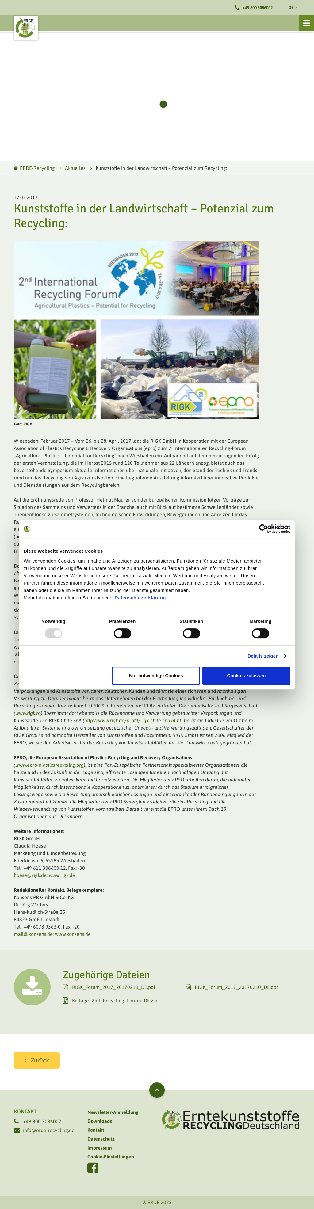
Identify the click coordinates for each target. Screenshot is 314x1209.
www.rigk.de (62, 875)
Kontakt (95, 1130)
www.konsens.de (73, 934)
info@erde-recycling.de (49, 1130)
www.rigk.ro (28, 713)
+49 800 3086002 (258, 7)
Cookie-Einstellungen (110, 1156)
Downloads (99, 1121)
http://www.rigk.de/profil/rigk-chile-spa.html (132, 720)
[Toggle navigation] (306, 23)
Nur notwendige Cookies (156, 675)
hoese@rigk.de (30, 875)
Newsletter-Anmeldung (113, 1112)
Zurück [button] (40, 1060)
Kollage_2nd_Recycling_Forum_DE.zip (114, 1000)
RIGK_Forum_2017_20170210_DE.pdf (113, 987)
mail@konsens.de (33, 934)
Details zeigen (262, 655)
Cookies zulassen (246, 675)
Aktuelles (75, 168)
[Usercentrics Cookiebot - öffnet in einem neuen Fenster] (263, 528)
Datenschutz (101, 1139)
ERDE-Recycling (34, 168)
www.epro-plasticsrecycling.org (49, 765)
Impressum (99, 1147)
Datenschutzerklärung (140, 597)
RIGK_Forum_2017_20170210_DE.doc (237, 987)
